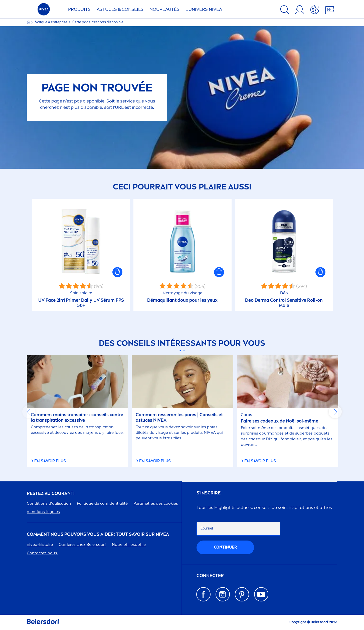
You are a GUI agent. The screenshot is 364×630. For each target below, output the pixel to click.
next (335, 411)
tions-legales (43, 511)
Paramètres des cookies (155, 503)
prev (28, 411)
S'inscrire (209, 493)
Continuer (225, 547)
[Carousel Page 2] (184, 350)
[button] (117, 272)
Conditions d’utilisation (49, 503)
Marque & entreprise (51, 22)
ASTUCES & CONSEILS (120, 9)
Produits (79, 9)
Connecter (210, 575)
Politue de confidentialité (102, 503)
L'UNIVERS (204, 9)
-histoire (40, 544)
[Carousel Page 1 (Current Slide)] (180, 350)
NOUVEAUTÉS (164, 9)
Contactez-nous (42, 553)
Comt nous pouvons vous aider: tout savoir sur (98, 534)
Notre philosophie (129, 544)
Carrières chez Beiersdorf (82, 544)
